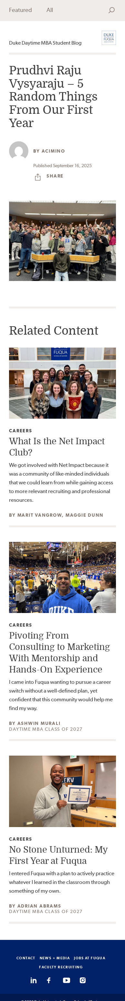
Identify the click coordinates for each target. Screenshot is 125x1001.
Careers (20, 430)
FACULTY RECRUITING (61, 967)
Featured (20, 9)
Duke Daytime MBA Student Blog (45, 43)
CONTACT (26, 958)
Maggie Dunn (85, 515)
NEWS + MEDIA (55, 958)
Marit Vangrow (39, 515)
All (50, 9)
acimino (53, 151)
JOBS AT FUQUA (89, 958)
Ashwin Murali (39, 723)
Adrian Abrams (39, 906)
